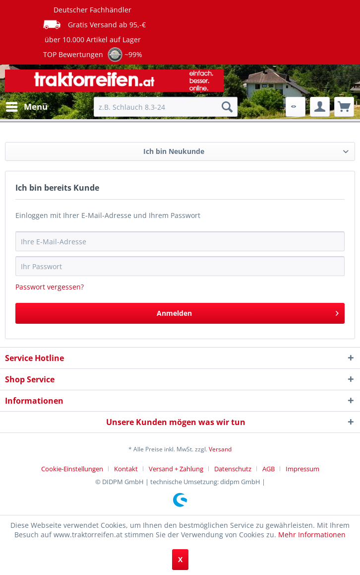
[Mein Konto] (320, 107)
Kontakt (126, 468)
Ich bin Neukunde (173, 151)
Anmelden (248, 311)
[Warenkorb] (344, 107)
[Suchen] (227, 107)
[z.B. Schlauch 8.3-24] (166, 107)
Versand (220, 449)
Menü (27, 105)
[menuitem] (26, 107)
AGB (268, 468)
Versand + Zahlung (176, 468)
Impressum (302, 468)
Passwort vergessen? (49, 286)
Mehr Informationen (312, 534)
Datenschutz (232, 468)
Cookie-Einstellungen (72, 468)
